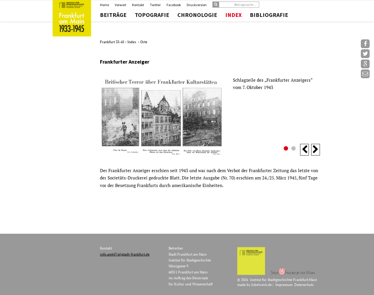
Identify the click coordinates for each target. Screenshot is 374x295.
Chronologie (197, 15)
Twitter (155, 5)
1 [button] (287, 149)
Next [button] (315, 150)
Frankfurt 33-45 (112, 42)
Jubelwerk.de (261, 284)
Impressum (283, 284)
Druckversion (197, 5)
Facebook (174, 5)
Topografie (152, 15)
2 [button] (294, 149)
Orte (143, 42)
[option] (210, 115)
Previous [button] (304, 150)
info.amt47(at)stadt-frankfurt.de (125, 254)
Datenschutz (304, 284)
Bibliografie (269, 15)
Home (104, 5)
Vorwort (120, 5)
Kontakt (138, 5)
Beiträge (113, 15)
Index (233, 15)
